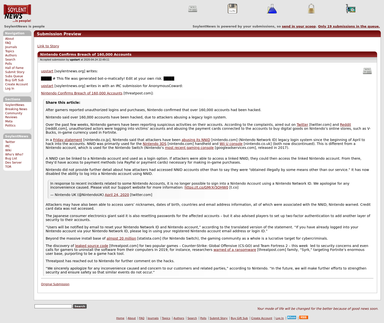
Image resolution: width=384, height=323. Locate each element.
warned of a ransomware (235, 250)
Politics (10, 125)
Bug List (11, 158)
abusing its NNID (196, 140)
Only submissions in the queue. (349, 26)
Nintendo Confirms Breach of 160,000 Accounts (81, 93)
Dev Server (13, 162)
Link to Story (48, 46)
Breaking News (16, 109)
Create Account (16, 84)
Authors (11, 55)
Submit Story (14, 72)
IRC (7, 146)
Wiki (8, 150)
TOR (8, 166)
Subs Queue (14, 76)
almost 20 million (121, 238)
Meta (8, 121)
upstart (47, 71)
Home (120, 318)
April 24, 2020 (117, 195)
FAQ (8, 43)
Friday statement (67, 140)
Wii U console (231, 144)
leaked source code (91, 246)
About (9, 38)
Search (10, 59)
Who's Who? (14, 154)
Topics (9, 51)
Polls (8, 63)
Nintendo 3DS (155, 144)
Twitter (10, 142)
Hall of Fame (14, 68)
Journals (11, 47)
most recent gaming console (189, 148)
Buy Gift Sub (14, 80)
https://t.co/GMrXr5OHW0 (206, 187)
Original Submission (55, 284)
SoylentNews (17, 13)
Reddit (345, 125)
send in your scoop (299, 26)
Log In (9, 88)
